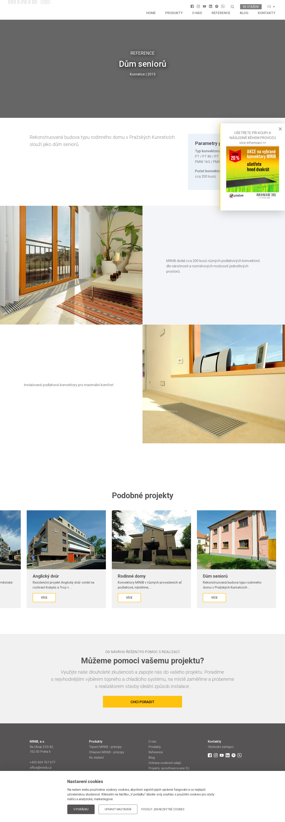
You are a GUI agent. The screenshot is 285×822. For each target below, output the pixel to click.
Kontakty (266, 13)
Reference (221, 13)
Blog (244, 13)
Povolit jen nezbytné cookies (162, 809)
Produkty (174, 13)
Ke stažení (251, 7)
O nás (197, 13)
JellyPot (249, 809)
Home (151, 13)
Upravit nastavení (118, 809)
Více (26, 597)
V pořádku (80, 809)
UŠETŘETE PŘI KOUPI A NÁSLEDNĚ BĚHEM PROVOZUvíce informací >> (253, 138)
